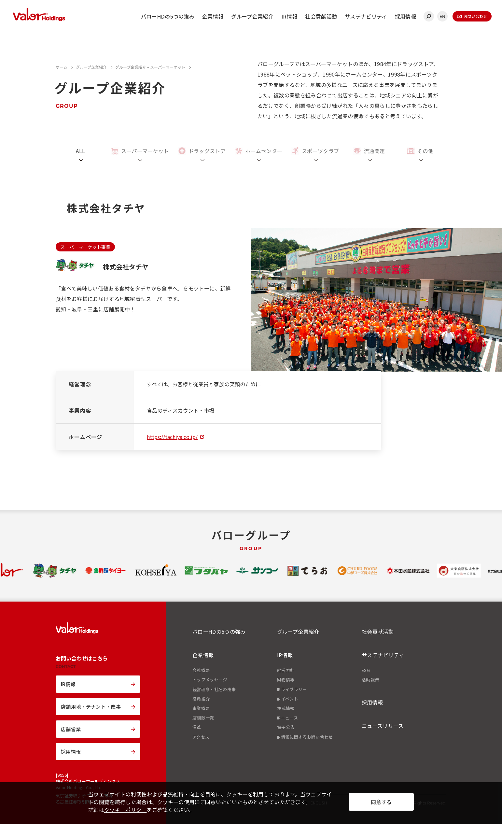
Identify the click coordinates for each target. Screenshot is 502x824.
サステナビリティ (366, 16)
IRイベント (287, 699)
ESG (366, 670)
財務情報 (285, 679)
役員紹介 (201, 699)
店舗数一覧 (203, 717)
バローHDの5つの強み (168, 16)
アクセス (200, 737)
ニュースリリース (383, 726)
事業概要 (201, 708)
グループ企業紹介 (252, 16)
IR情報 (289, 16)
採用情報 (405, 16)
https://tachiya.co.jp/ (172, 437)
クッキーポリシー (125, 810)
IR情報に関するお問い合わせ (305, 737)
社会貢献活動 (321, 16)
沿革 (196, 727)
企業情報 (212, 16)
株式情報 (285, 708)
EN (442, 16)
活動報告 (370, 679)
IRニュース (287, 717)
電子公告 (285, 727)
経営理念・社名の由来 (214, 689)
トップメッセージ (209, 679)
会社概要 (201, 670)
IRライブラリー (292, 689)
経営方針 (285, 670)
